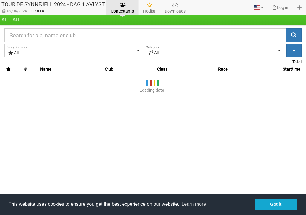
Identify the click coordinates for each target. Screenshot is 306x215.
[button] (259, 7)
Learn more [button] (193, 204)
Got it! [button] (276, 204)
